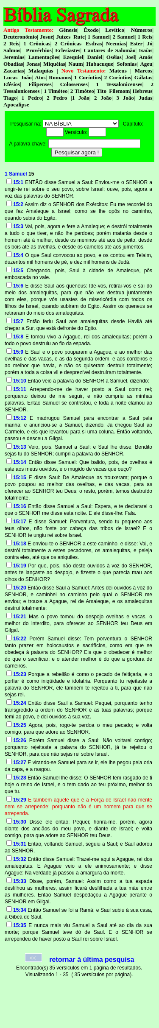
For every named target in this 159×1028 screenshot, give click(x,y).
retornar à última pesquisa (91, 959)
